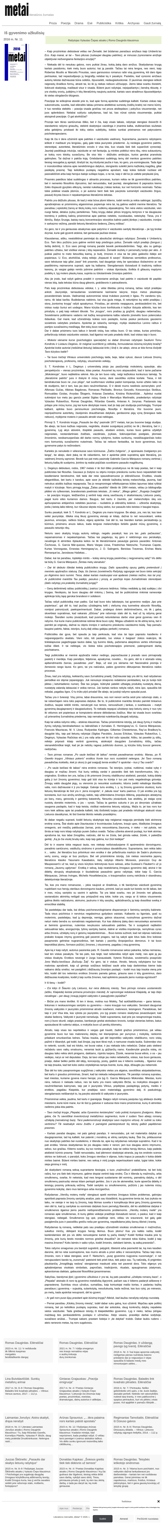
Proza (53, 23)
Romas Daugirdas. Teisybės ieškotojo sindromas (132, 1461)
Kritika (119, 23)
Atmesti (124, 1518)
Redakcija (77, 1508)
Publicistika (104, 23)
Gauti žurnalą (152, 23)
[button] (158, 1501)
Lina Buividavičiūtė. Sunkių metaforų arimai (22, 1380)
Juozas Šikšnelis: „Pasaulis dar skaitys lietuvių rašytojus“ (25, 1461)
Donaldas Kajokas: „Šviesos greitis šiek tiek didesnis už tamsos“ (81, 1461)
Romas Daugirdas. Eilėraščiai (24, 1342)
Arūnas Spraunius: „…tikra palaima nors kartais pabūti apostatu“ (81, 1419)
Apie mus (63, 1508)
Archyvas (134, 23)
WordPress (70, 1525)
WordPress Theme (85, 1525)
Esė (89, 23)
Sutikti (102, 1518)
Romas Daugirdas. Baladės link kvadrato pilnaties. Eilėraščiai (134, 1380)
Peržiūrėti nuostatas (147, 1518)
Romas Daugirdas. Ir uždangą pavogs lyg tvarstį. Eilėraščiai (133, 1344)
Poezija (65, 23)
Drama (79, 23)
